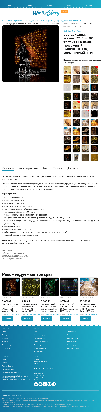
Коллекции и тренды (40, 335)
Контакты (5, 338)
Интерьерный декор (40, 338)
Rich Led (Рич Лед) (72, 31)
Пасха (36, 331)
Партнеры (5, 335)
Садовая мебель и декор (41, 341)
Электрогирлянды (72, 341)
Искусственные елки (40, 348)
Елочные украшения (73, 335)
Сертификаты (6, 348)
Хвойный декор (38, 351)
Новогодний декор (72, 338)
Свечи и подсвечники (40, 345)
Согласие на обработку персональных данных (16, 379)
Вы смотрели (6, 341)
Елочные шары (71, 331)
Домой (4, 331)
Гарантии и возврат (8, 369)
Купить (8, 318)
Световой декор (71, 345)
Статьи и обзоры (7, 345)
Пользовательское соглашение (11, 372)
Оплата (4, 359)
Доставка (5, 362)
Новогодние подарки (73, 348)
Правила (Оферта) (7, 366)
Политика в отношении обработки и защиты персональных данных (15, 377)
